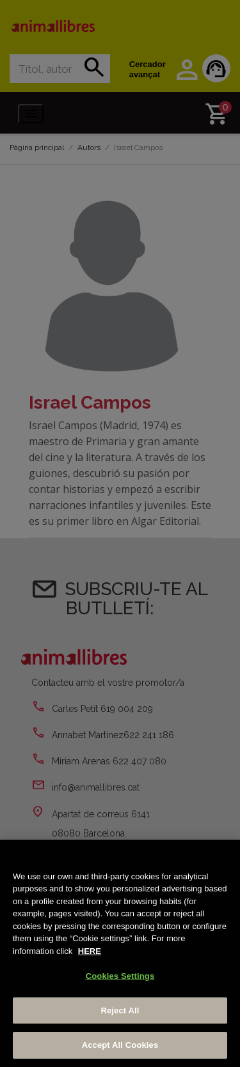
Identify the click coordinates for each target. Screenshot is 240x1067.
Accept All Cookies (120, 1045)
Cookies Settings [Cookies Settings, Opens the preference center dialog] (120, 976)
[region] (120, 953)
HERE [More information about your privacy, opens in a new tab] (89, 951)
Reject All (119, 1010)
